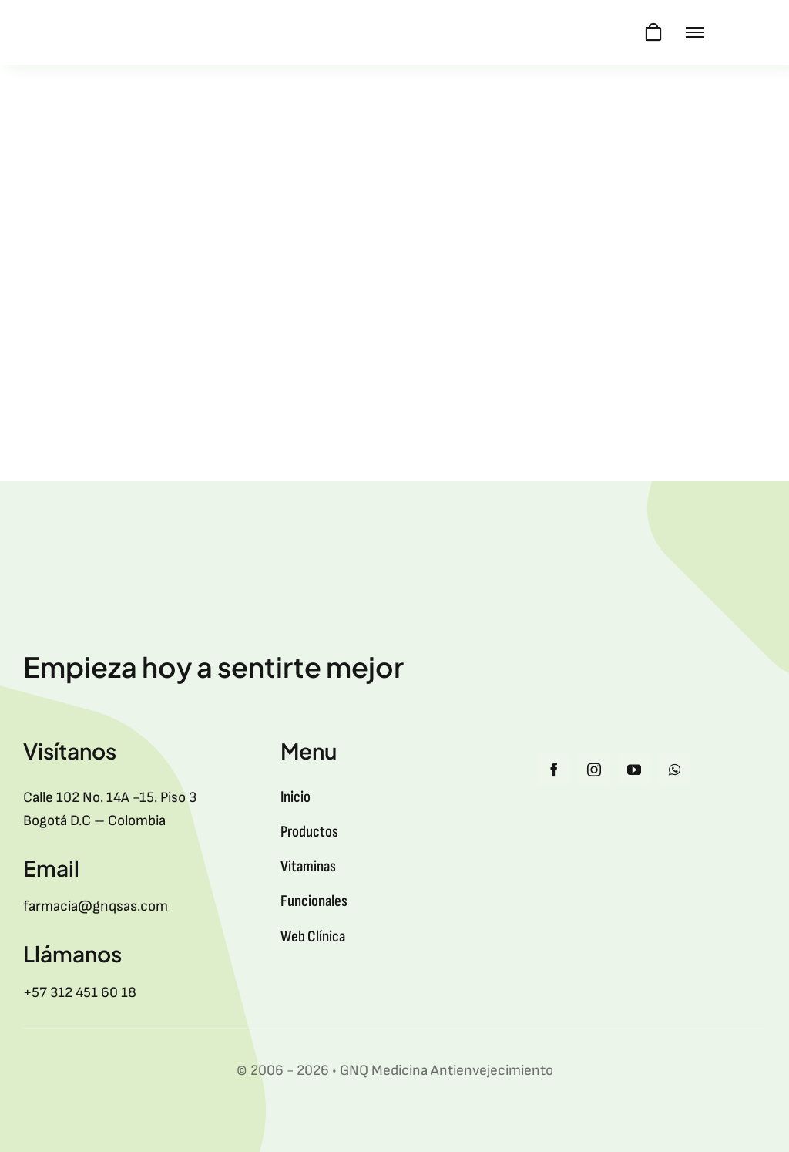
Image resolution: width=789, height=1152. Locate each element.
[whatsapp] (674, 769)
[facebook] (554, 769)
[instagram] (594, 769)
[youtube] (634, 769)
